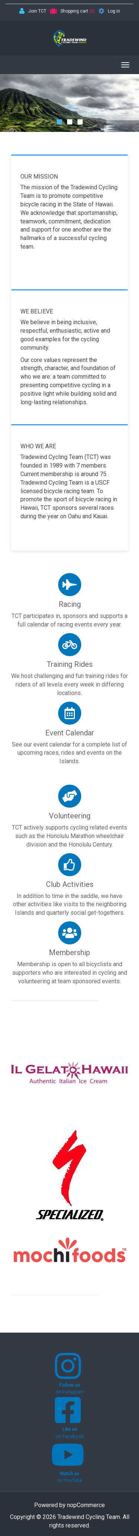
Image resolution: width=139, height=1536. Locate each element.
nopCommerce (86, 1505)
